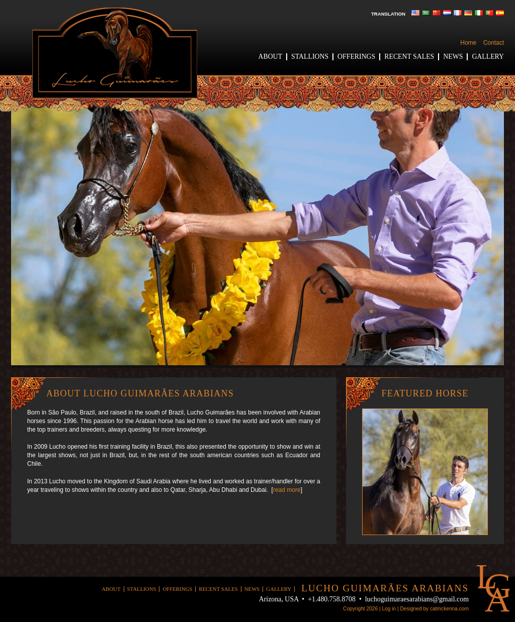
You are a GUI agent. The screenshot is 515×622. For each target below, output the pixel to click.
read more (287, 489)
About (271, 56)
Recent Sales (409, 56)
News (453, 56)
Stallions (309, 56)
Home (468, 42)
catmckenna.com (449, 608)
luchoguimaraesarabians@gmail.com (417, 599)
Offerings (356, 56)
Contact (493, 42)
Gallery (488, 56)
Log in (389, 608)
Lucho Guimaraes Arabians (114, 53)
